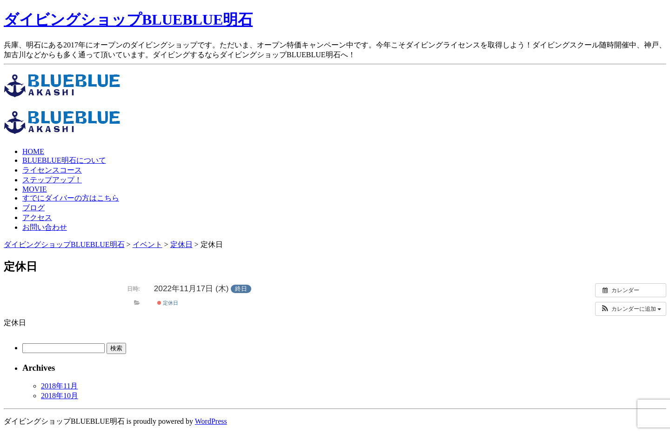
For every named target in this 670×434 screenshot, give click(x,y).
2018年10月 (59, 396)
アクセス (37, 217)
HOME (33, 151)
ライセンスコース (52, 170)
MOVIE (34, 189)
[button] (631, 308)
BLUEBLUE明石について (64, 160)
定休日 (167, 303)
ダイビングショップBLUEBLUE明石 (128, 19)
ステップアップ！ (52, 180)
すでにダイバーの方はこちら (70, 198)
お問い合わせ (44, 227)
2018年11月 (59, 386)
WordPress (211, 421)
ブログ (33, 208)
